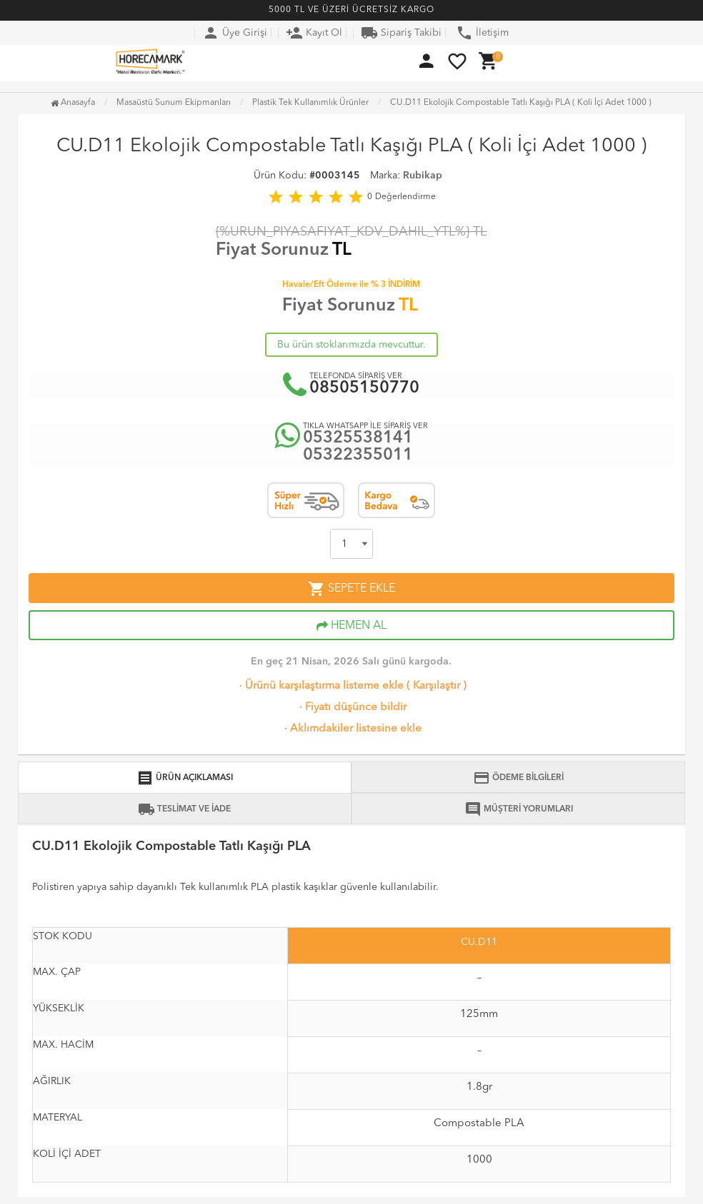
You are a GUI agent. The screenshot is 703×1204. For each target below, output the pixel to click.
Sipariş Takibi (401, 33)
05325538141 (358, 438)
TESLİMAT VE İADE (184, 809)
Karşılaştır (436, 686)
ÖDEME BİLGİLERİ (518, 778)
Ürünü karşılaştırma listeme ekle (320, 686)
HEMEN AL (351, 626)
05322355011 (358, 455)
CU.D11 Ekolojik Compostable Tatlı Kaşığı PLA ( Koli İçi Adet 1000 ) (521, 102)
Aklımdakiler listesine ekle (351, 729)
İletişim (482, 33)
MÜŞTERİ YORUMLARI (518, 809)
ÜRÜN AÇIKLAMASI (184, 778)
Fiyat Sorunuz (272, 250)
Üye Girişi (234, 33)
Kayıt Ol (314, 33)
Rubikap (422, 176)
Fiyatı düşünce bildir (351, 707)
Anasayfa (73, 102)
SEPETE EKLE (351, 589)
